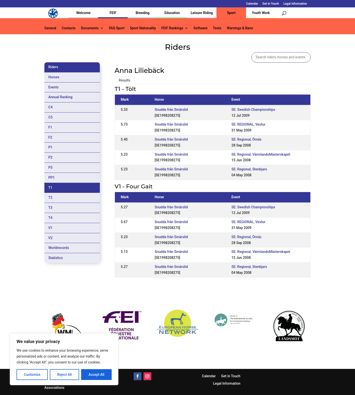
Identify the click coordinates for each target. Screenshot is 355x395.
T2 (50, 197)
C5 (50, 117)
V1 (50, 228)
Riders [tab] (53, 67)
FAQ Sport (116, 28)
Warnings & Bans (240, 28)
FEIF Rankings (172, 28)
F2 (50, 137)
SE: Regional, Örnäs (246, 139)
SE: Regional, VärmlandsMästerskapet (260, 154)
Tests (217, 28)
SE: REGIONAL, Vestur (248, 124)
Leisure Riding (202, 13)
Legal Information (295, 3)
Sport (231, 13)
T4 (50, 218)
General (50, 28)
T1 (50, 188)
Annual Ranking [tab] (60, 97)
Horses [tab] (53, 77)
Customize (32, 375)
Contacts (68, 28)
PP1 (51, 178)
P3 (50, 167)
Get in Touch (271, 3)
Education (172, 13)
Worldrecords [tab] (58, 248)
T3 (50, 208)
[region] (64, 359)
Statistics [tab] (55, 258)
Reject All (64, 375)
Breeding (142, 13)
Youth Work (261, 13)
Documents (90, 28)
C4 (50, 107)
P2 (50, 157)
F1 (50, 127)
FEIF (113, 13)
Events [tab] (53, 87)
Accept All (96, 375)
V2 (50, 238)
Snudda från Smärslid (171, 110)
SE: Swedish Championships (253, 110)
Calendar (252, 3)
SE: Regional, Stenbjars (249, 169)
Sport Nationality (143, 28)
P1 (50, 147)
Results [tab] (124, 80)
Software (200, 28)
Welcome (83, 13)
